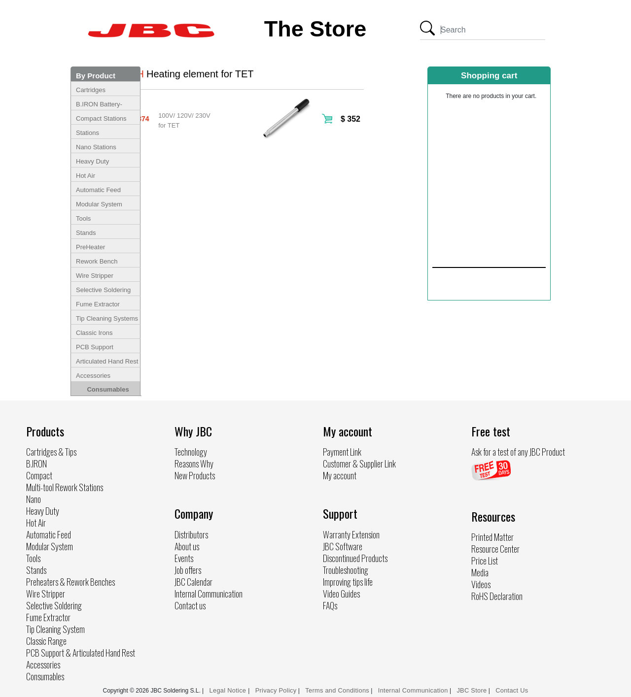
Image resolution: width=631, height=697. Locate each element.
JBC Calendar (193, 581)
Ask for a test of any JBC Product (518, 451)
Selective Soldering (103, 290)
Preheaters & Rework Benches (70, 581)
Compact (39, 475)
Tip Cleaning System (55, 629)
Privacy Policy (276, 690)
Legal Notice (229, 690)
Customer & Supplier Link (359, 463)
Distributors (191, 534)
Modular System (99, 204)
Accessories (93, 375)
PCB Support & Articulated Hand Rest (80, 652)
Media (480, 572)
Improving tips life (348, 581)
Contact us (190, 605)
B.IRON (36, 463)
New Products (195, 475)
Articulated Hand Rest (107, 361)
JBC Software (342, 546)
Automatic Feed (98, 190)
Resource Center (495, 548)
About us (187, 546)
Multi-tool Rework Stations (64, 487)
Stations (87, 132)
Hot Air (85, 175)
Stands (86, 232)
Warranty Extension (351, 534)
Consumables (108, 389)
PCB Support (94, 347)
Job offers (188, 570)
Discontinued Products (355, 558)
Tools (83, 218)
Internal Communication (209, 593)
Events (184, 558)
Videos (481, 584)
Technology (191, 451)
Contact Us (511, 690)
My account (339, 475)
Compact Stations (101, 118)
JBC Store (471, 690)
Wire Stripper (94, 275)
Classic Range (46, 640)
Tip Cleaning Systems (107, 318)
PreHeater (90, 247)
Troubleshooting (345, 570)
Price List (484, 560)
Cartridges (90, 90)
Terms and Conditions (337, 690)
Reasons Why (194, 463)
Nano (33, 499)
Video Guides (341, 593)
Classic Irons (94, 332)
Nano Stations (96, 147)
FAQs (330, 605)
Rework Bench (97, 261)
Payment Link (342, 451)
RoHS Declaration (497, 596)
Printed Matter (492, 537)
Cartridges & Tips (51, 451)
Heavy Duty (92, 161)
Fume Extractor (98, 304)
